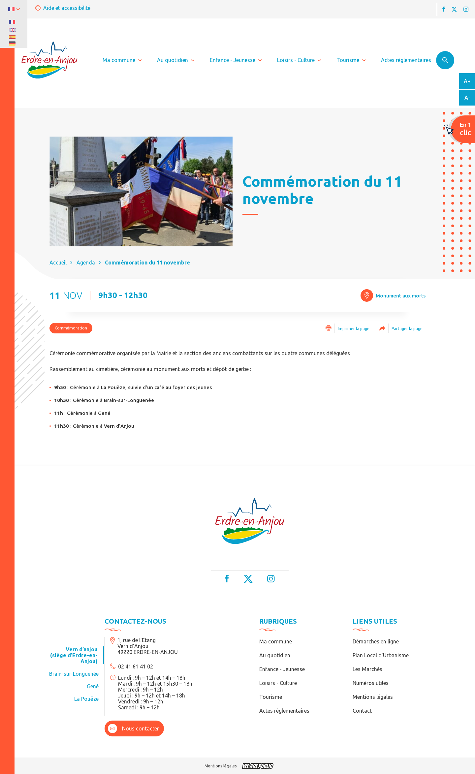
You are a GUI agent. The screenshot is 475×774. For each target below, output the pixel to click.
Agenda (86, 262)
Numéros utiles (371, 683)
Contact (362, 711)
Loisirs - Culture (278, 683)
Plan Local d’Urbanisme (381, 655)
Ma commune (275, 641)
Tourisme (270, 697)
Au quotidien (274, 655)
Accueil (58, 262)
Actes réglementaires (284, 711)
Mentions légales (373, 697)
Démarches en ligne (376, 641)
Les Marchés (367, 669)
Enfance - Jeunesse (282, 669)
